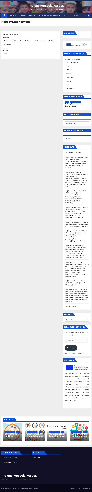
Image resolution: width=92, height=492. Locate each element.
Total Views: (5, 457)
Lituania (69, 70)
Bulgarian (69, 77)
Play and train (27, 15)
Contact (75, 15)
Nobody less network (72, 59)
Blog (66, 15)
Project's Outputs (10, 431)
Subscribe (71, 348)
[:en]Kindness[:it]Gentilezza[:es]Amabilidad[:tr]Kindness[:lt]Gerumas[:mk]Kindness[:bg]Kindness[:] (76, 224)
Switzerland (70, 88)
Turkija (68, 81)
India (67, 85)
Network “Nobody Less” (49, 15)
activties (68, 139)
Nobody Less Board (75, 101)
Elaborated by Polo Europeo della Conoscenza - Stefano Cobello (19, 488)
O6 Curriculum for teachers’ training (79, 436)
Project (13, 15)
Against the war (70, 306)
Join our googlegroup (84, 488)
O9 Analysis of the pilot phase (35, 435)
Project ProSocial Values (46, 6)
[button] (85, 15)
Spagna (68, 73)
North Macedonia (72, 62)
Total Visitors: (6, 462)
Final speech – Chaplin (73, 153)
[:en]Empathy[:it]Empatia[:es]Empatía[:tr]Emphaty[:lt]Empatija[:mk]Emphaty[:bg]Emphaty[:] (76, 283)
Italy (67, 66)
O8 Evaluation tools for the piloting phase (56, 436)
